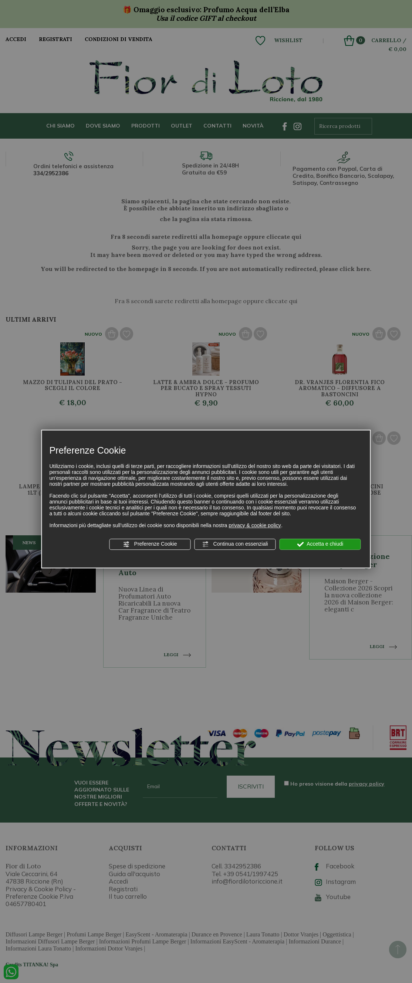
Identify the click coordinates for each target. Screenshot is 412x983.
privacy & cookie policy (255, 525)
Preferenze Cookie (150, 544)
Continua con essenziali (235, 544)
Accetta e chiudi (320, 544)
